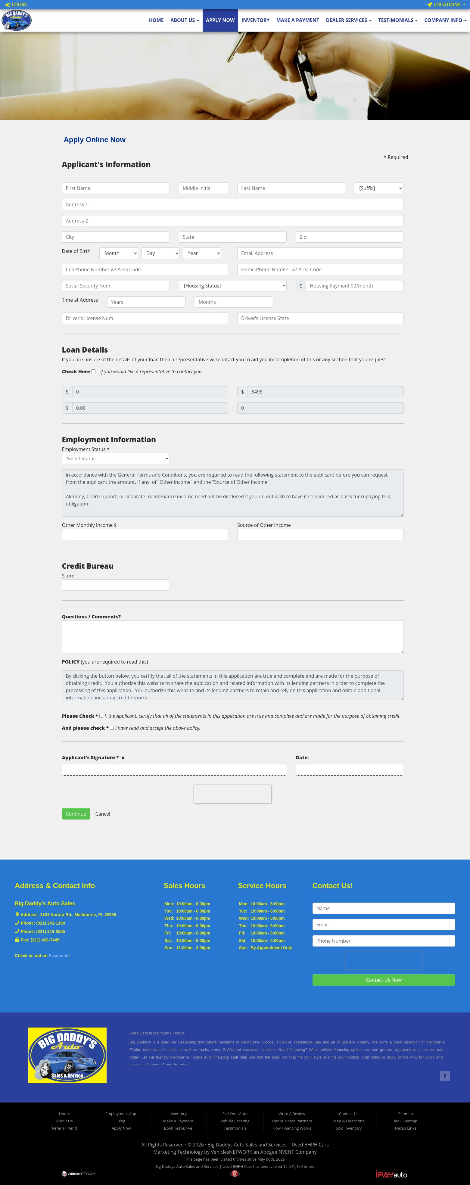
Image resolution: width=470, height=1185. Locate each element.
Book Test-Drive (178, 1128)
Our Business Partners (292, 1121)
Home (156, 20)
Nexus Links (405, 1128)
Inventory (255, 20)
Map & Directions (348, 1121)
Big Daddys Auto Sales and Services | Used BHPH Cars (267, 1144)
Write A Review (292, 1113)
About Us (184, 20)
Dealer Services (349, 20)
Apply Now (220, 20)
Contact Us (349, 1113)
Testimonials (398, 20)
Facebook (58, 955)
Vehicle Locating (235, 1121)
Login (16, 4)
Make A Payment (297, 20)
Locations (444, 4)
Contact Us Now (384, 980)
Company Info (445, 20)
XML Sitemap (405, 1121)
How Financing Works (291, 1128)
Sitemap (405, 1113)
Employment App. (121, 1113)
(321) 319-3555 (50, 931)
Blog (121, 1121)
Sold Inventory (349, 1128)
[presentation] (232, 794)
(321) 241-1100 (50, 923)
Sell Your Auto (235, 1113)
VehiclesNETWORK (231, 1152)
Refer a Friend (64, 1128)
